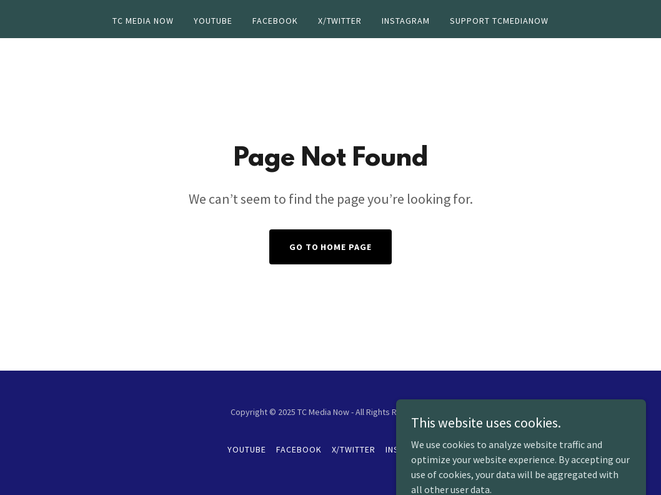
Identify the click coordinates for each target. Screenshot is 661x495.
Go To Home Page (330, 246)
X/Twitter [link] (340, 20)
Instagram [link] (406, 20)
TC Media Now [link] (143, 20)
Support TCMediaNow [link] (499, 20)
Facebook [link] (275, 20)
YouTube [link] (213, 20)
